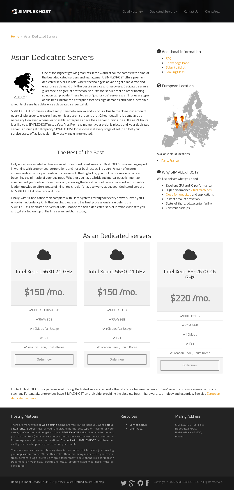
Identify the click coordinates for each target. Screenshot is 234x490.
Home (15, 36)
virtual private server (24, 428)
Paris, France (170, 160)
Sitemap (99, 482)
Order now (44, 359)
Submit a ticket (175, 67)
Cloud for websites (178, 194)
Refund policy (83, 482)
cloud (110, 425)
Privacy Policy (64, 482)
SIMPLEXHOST (70, 432)
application (24, 454)
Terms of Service (31, 482)
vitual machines (201, 189)
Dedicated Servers (163, 11)
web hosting (49, 425)
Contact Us (191, 11)
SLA (52, 482)
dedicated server (80, 436)
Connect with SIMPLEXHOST (78, 440)
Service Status (138, 425)
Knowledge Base (177, 62)
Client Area (212, 11)
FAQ (169, 58)
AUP (45, 482)
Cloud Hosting (132, 11)
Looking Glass (175, 71)
